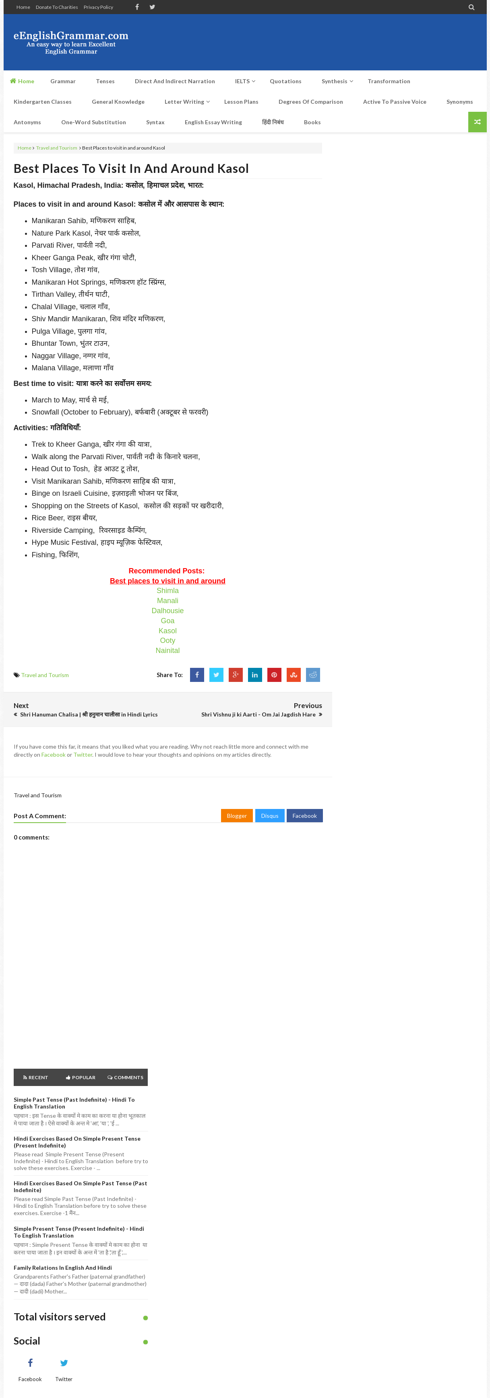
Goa (167, 621)
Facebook (53, 754)
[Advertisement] (330, 42)
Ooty (167, 640)
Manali (167, 601)
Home (23, 7)
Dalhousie (167, 611)
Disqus (270, 815)
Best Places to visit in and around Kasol (131, 168)
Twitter (82, 754)
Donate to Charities (57, 7)
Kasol (168, 631)
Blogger (237, 815)
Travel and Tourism (56, 148)
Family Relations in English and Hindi (63, 1267)
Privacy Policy (98, 7)
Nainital (167, 651)
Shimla (168, 591)
